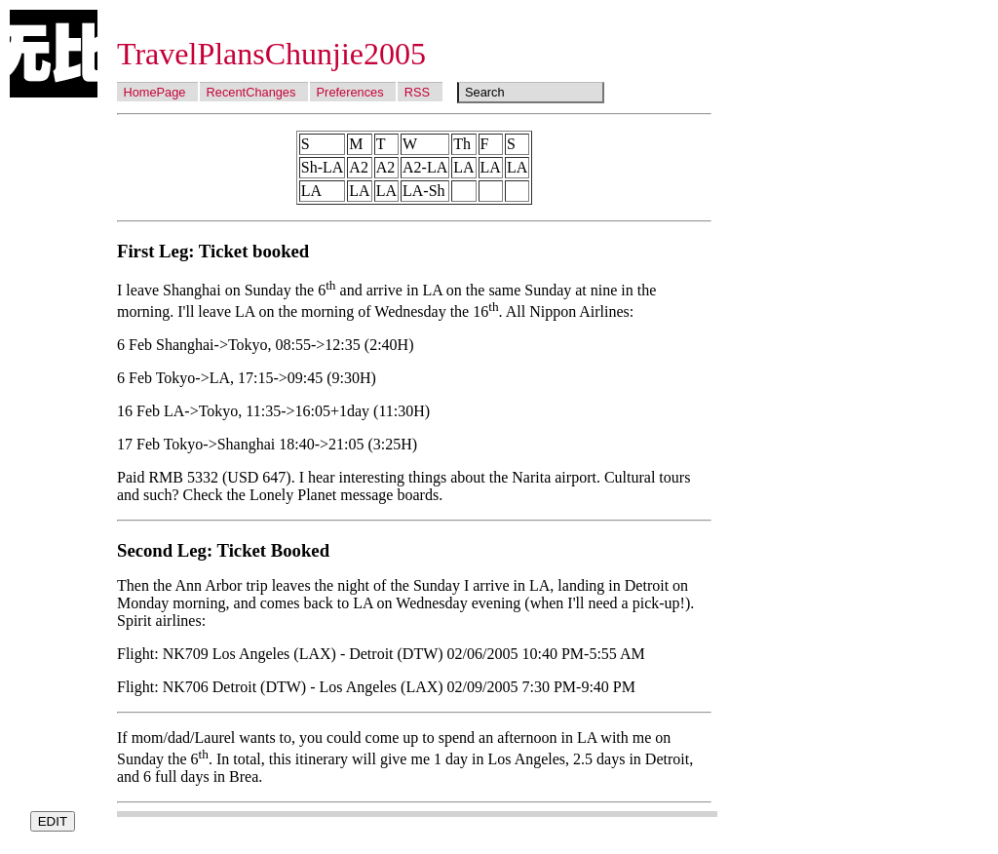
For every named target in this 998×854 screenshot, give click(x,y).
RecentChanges (251, 92)
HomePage (154, 92)
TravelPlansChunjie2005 (271, 53)
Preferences (350, 92)
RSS (417, 92)
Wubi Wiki (53, 53)
